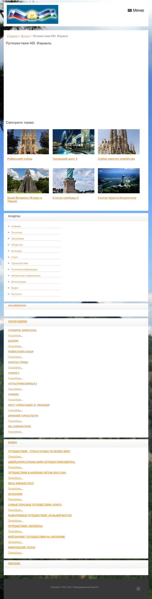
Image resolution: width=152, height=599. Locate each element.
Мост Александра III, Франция (28, 405)
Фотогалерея (18, 281)
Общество (17, 244)
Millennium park (19, 426)
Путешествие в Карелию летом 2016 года (37, 472)
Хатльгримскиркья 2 (22, 383)
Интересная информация (25, 275)
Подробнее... (15, 335)
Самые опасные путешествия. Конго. (35, 504)
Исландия (15, 494)
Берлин (13, 341)
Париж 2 (13, 373)
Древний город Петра (23, 415)
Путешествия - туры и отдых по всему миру (39, 451)
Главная (16, 226)
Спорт (14, 257)
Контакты (16, 294)
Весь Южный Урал (21, 483)
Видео (14, 288)
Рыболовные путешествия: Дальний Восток (40, 515)
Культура (16, 251)
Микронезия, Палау (21, 547)
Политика (16, 232)
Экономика (17, 238)
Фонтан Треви (18, 362)
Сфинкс (13, 394)
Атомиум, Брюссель (22, 330)
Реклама (14, 563)
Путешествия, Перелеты (25, 526)
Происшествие (19, 263)
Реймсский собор (21, 351)
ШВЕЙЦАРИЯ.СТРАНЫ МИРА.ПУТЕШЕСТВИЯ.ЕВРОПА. (41, 462)
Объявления (17, 305)
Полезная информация (24, 269)
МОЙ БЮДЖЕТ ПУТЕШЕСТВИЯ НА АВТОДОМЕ (36, 536)
